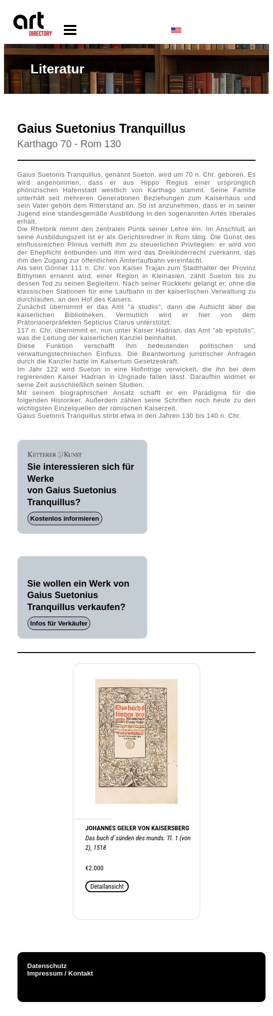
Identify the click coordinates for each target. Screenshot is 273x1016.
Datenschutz (47, 966)
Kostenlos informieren (64, 518)
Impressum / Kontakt (60, 973)
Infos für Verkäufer (59, 623)
